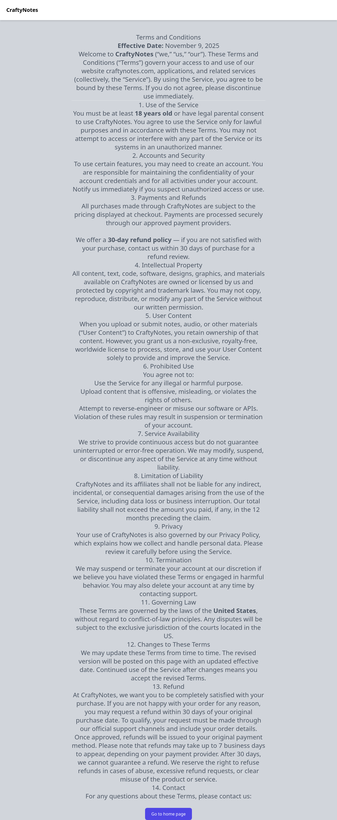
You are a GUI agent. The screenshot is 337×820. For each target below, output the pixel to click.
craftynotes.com (130, 70)
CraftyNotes (22, 9)
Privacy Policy (239, 534)
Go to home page (168, 814)
